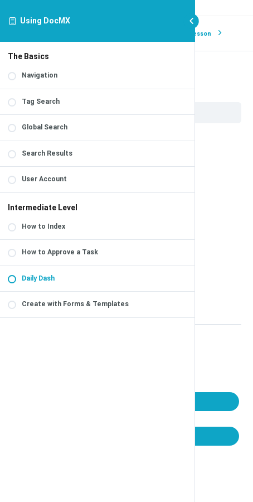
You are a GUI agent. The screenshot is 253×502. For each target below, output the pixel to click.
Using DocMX (45, 20)
